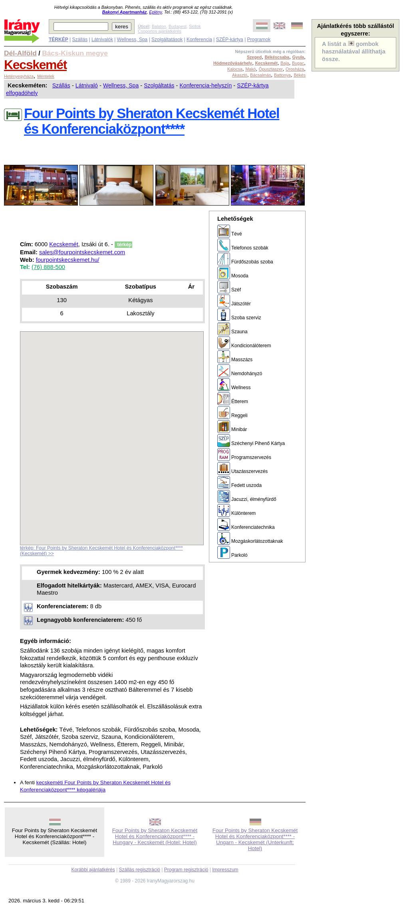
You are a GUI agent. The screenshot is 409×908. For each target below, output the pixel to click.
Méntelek (45, 76)
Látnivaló (86, 85)
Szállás (79, 39)
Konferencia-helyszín (206, 85)
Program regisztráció (186, 869)
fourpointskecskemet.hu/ (67, 260)
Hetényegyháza (19, 76)
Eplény (155, 12)
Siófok (195, 26)
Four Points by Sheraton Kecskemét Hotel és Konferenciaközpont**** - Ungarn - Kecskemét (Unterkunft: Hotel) (255, 839)
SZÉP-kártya (229, 39)
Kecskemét (35, 64)
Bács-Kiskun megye (75, 53)
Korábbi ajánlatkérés (93, 869)
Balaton (159, 26)
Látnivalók (102, 39)
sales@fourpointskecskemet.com (82, 252)
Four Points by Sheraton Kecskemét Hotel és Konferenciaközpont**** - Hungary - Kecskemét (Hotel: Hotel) (154, 836)
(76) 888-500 (48, 267)
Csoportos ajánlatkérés (159, 31)
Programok (259, 39)
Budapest (178, 26)
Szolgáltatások (167, 39)
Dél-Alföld (20, 53)
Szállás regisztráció (139, 869)
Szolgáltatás (159, 85)
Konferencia (199, 39)
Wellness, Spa (132, 39)
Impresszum (225, 869)
